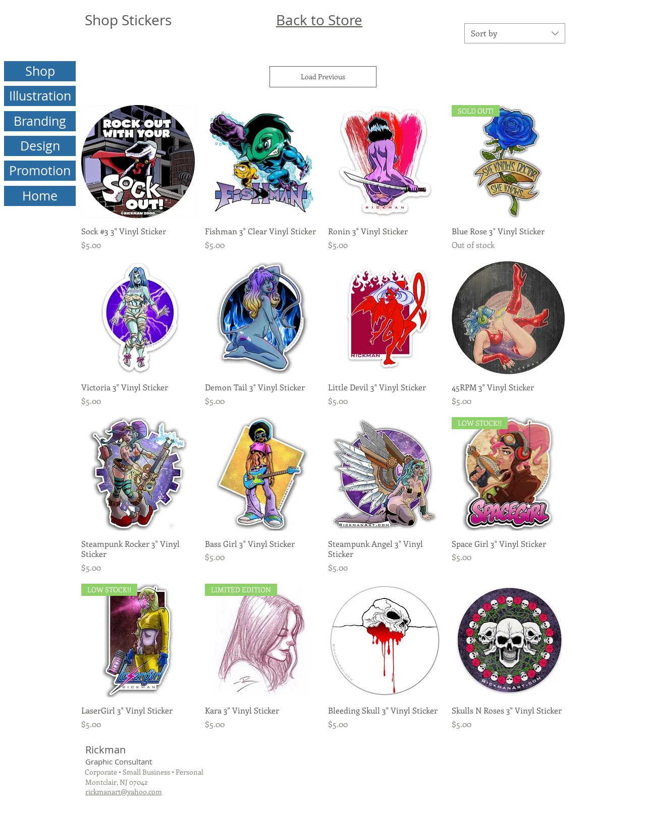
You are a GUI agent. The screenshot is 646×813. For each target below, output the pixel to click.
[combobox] (514, 33)
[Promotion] (40, 171)
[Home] (40, 196)
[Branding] (40, 121)
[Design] (40, 146)
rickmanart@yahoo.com (123, 791)
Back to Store (319, 20)
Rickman (105, 749)
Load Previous (323, 76)
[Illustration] (40, 96)
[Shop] (40, 71)
